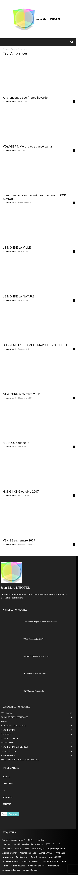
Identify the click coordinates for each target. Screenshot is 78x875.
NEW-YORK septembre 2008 (21, 394)
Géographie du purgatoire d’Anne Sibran (40, 622)
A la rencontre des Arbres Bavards (25, 97)
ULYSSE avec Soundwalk (34, 691)
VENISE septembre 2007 (19, 540)
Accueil (6, 49)
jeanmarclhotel (9, 101)
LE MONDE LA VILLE (17, 247)
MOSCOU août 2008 (16, 443)
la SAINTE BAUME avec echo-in (36, 656)
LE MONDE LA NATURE (18, 296)
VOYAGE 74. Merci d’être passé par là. (27, 146)
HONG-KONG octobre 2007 (21, 491)
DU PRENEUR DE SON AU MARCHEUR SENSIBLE (35, 345)
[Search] (13, 814)
